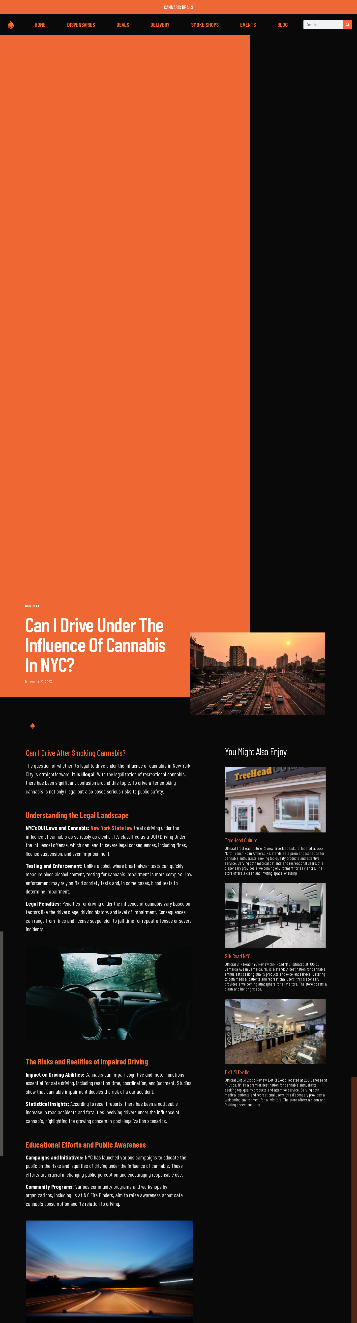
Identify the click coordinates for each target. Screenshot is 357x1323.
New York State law (111, 827)
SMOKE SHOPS (205, 24)
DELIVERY (160, 24)
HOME (40, 24)
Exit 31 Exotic (237, 1071)
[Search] (347, 24)
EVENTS (248, 24)
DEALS (123, 24)
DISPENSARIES (81, 24)
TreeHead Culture (241, 840)
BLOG (282, 24)
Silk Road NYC (237, 955)
